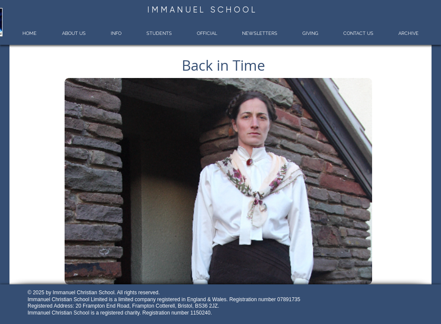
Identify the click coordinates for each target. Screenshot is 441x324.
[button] (73, 33)
